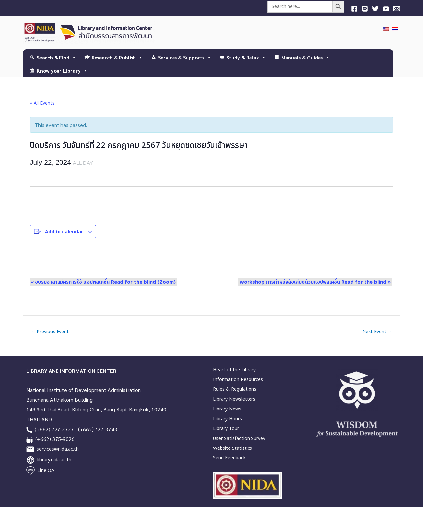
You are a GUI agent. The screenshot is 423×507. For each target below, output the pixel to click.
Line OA (45, 470)
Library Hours (227, 418)
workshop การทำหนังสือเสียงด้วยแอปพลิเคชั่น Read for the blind (316, 282)
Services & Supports (184, 57)
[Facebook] (354, 8)
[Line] (365, 8)
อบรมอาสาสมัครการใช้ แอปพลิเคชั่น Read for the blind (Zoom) (102, 282)
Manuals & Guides (305, 57)
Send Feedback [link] (229, 457)
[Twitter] (375, 8)
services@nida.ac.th (58, 449)
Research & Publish (117, 57)
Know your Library (62, 70)
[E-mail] (396, 8)
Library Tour (226, 428)
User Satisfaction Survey (239, 438)
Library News (227, 409)
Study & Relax (246, 57)
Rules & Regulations (234, 389)
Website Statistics (232, 448)
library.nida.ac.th (54, 459)
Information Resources (238, 379)
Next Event (377, 332)
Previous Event (50, 332)
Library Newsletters (234, 399)
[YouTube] (386, 8)
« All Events (42, 103)
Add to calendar (64, 231)
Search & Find (56, 57)
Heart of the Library (234, 369)
